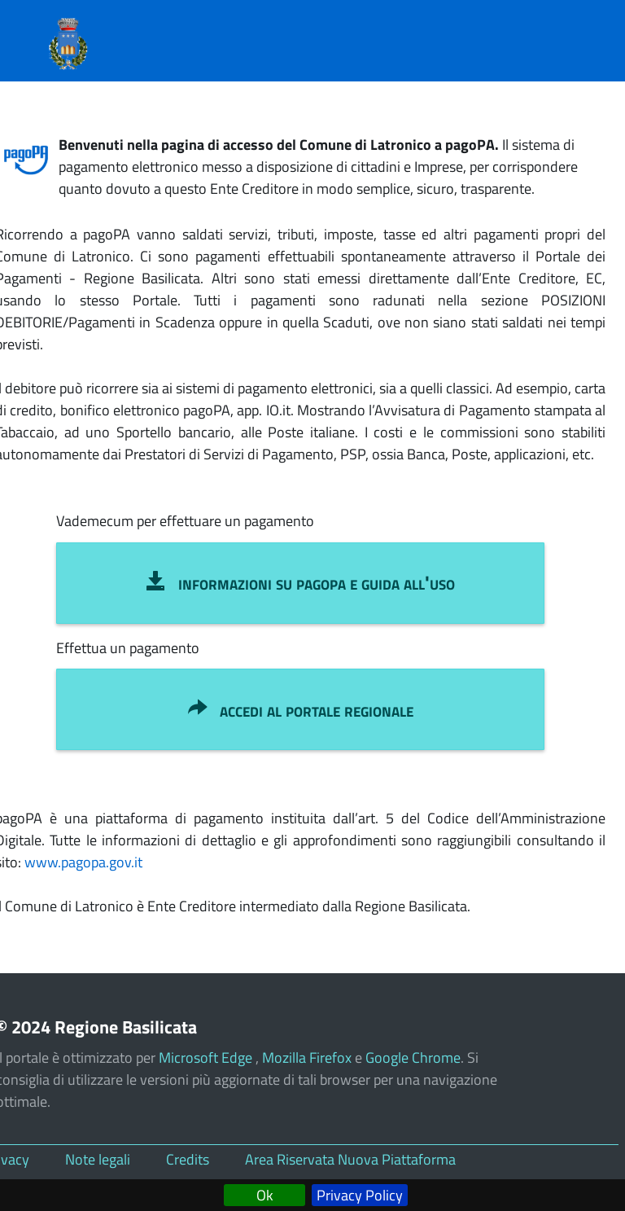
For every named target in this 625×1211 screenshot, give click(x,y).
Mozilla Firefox (307, 1057)
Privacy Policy (360, 1195)
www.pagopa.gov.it (83, 862)
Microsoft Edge (207, 1057)
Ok (264, 1195)
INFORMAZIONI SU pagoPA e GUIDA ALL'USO (300, 582)
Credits (187, 1159)
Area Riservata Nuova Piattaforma (350, 1159)
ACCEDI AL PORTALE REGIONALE (300, 709)
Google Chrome (413, 1057)
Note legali (97, 1159)
